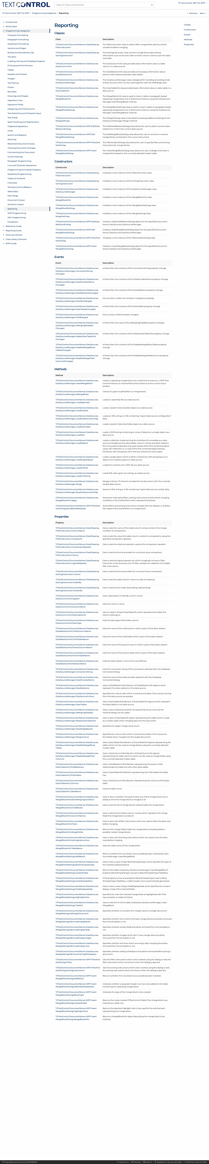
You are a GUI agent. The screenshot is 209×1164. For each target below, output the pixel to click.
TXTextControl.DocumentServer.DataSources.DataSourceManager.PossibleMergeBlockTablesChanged (77, 347)
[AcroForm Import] (192, 13)
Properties (189, 44)
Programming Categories (44, 13)
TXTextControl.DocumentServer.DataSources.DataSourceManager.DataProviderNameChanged (77, 282)
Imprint (148, 1162)
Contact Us (124, 1162)
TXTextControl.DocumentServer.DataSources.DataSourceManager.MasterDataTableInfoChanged (77, 336)
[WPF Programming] (203, 13)
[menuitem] (182, 3)
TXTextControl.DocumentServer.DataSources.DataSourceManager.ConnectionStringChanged (77, 271)
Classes (187, 25)
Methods (188, 39)
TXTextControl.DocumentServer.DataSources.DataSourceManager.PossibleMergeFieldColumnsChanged (77, 358)
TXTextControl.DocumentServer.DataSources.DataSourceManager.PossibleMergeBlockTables (77, 745)
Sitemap (137, 1162)
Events (187, 34)
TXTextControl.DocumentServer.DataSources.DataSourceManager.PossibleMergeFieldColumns (77, 756)
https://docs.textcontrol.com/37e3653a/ (20, 1162)
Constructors (190, 29)
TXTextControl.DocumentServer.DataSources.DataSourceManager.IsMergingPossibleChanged (77, 326)
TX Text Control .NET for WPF (15, 13)
